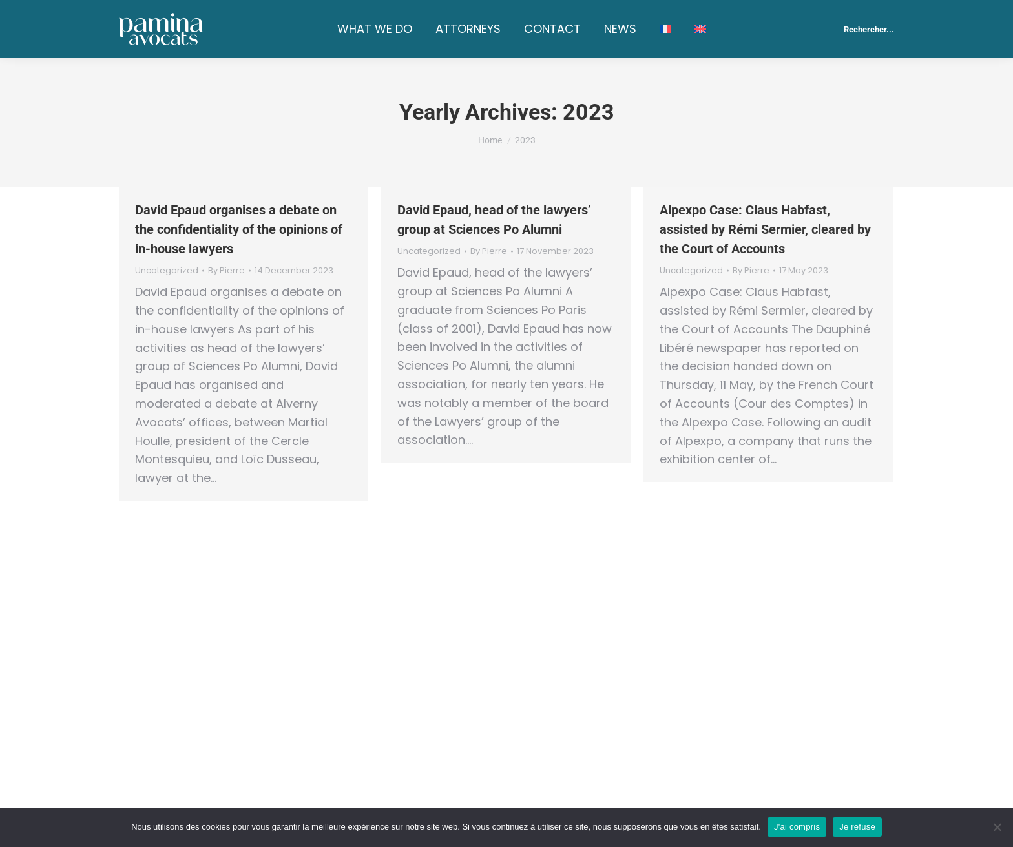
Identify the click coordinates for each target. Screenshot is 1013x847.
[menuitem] (665, 29)
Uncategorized (166, 270)
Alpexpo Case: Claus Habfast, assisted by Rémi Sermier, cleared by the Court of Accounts (765, 229)
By (226, 271)
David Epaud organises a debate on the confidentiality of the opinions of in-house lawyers (238, 229)
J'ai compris (797, 826)
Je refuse (857, 826)
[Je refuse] (996, 827)
